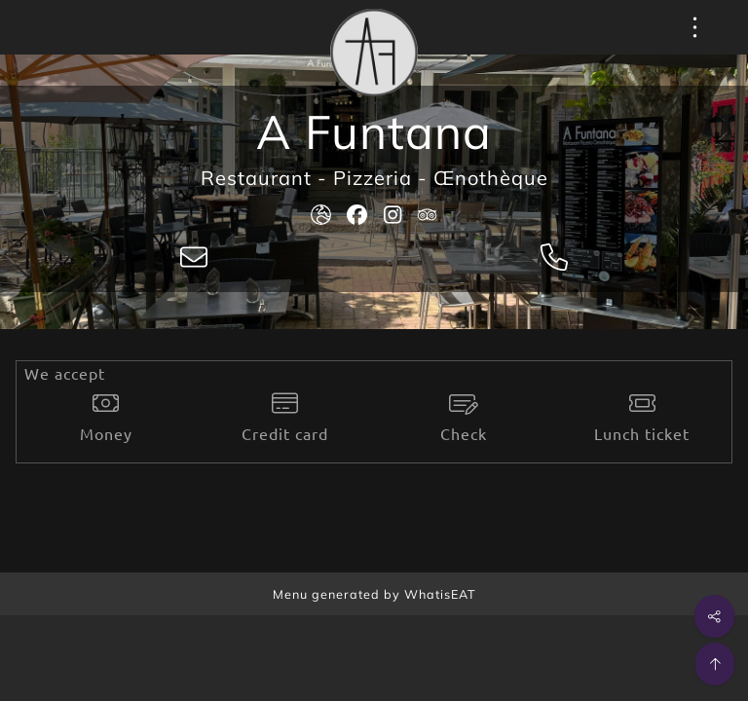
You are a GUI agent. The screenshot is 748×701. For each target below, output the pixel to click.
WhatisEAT (440, 594)
